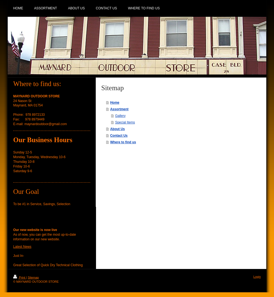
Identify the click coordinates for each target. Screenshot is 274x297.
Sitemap (33, 277)
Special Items (125, 122)
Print (19, 277)
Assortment (119, 109)
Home (114, 103)
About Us (117, 129)
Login (257, 276)
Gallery (120, 116)
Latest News (22, 247)
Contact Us (118, 136)
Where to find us (123, 142)
